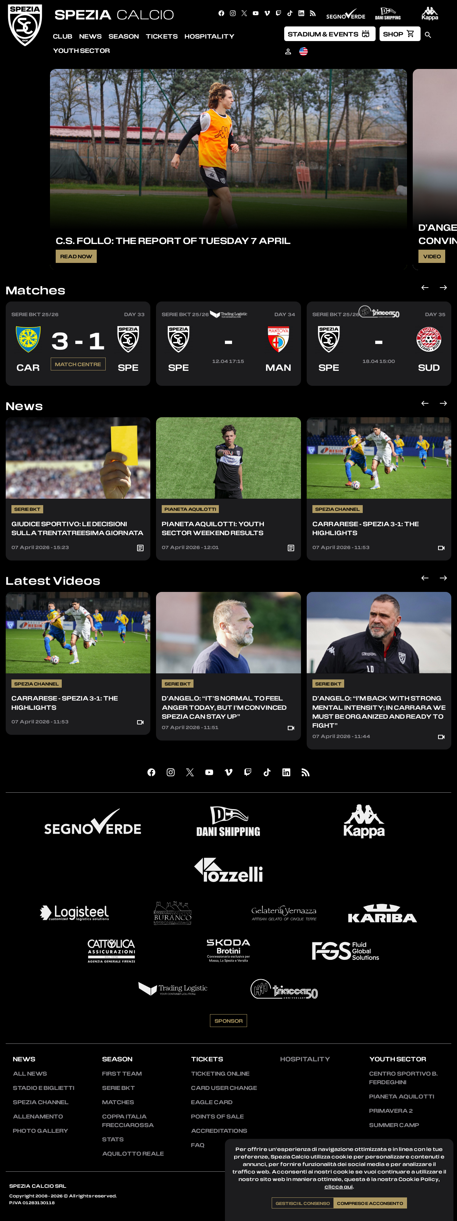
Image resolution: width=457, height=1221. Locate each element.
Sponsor (229, 1051)
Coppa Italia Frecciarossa (128, 1120)
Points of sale (217, 1116)
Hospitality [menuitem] (210, 36)
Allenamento (38, 1116)
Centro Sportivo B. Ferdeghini (403, 1077)
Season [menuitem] (124, 36)
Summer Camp (394, 1125)
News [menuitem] (90, 36)
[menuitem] (330, 33)
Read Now (76, 256)
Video (432, 256)
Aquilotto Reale (133, 1153)
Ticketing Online (220, 1073)
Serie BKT (118, 1087)
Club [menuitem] (62, 36)
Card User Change (224, 1087)
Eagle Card (212, 1102)
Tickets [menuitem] (162, 36)
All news (30, 1073)
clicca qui (339, 1186)
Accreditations (219, 1130)
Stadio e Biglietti (43, 1087)
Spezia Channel (41, 1102)
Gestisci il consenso (303, 1203)
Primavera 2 (391, 1110)
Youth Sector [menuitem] (81, 50)
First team (122, 1073)
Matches (35, 290)
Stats (113, 1139)
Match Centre (78, 395)
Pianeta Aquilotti (401, 1096)
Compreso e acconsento (370, 1203)
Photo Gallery (40, 1130)
